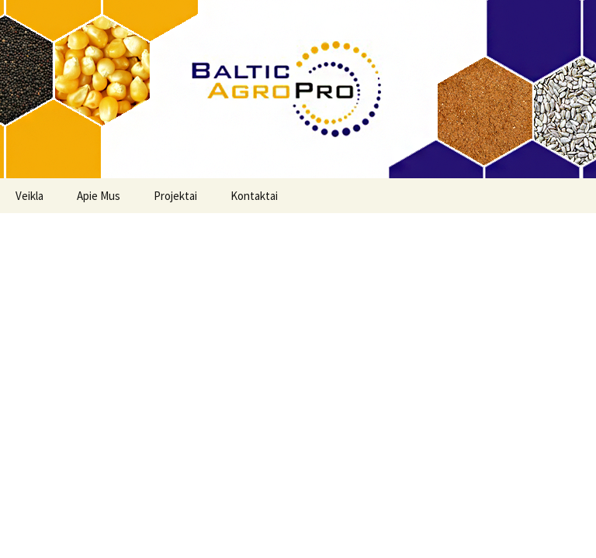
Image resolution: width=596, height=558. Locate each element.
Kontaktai (254, 195)
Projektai (175, 195)
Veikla (29, 195)
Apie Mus (98, 195)
